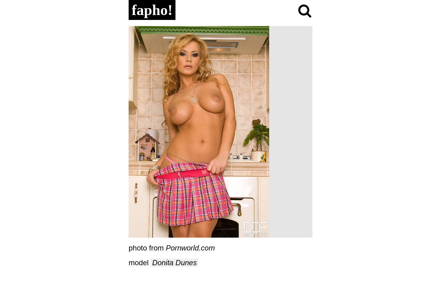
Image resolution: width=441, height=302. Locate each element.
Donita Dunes (174, 262)
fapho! (152, 10)
